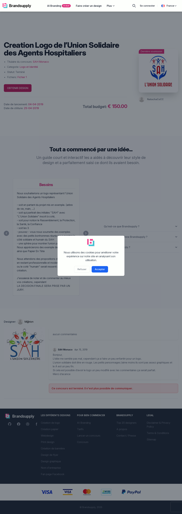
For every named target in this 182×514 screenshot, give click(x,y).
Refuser (81, 269)
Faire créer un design (89, 5)
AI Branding (59, 5)
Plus (111, 5)
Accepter (100, 269)
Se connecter (147, 5)
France (169, 5)
